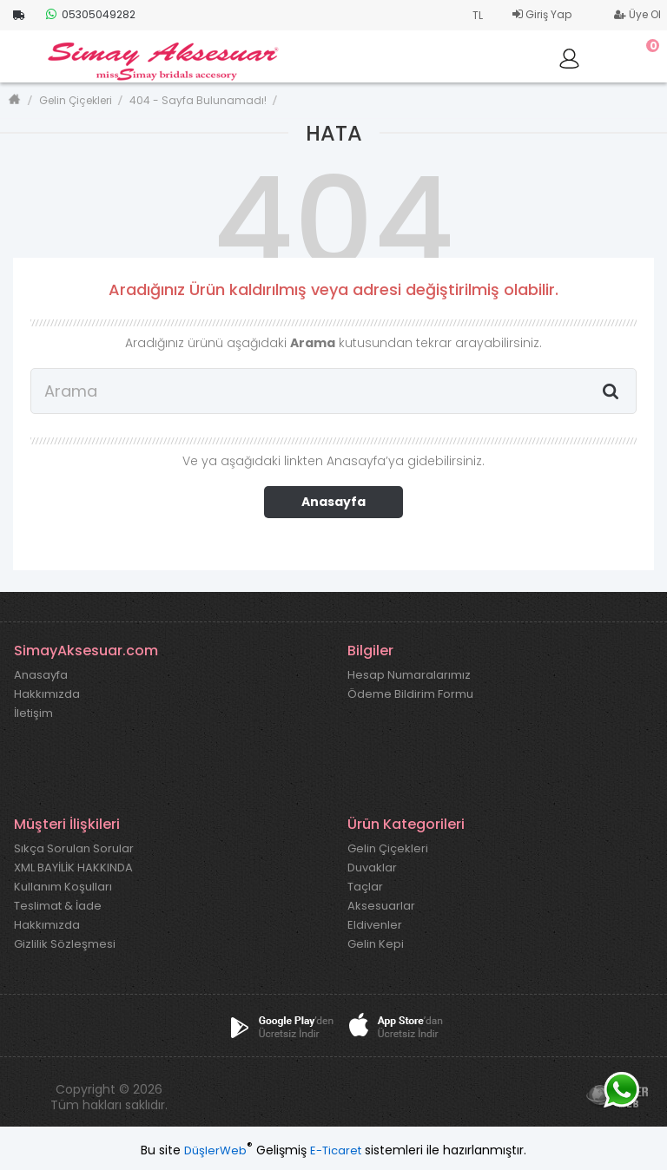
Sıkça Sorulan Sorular (74, 849)
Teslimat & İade (58, 906)
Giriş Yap (541, 14)
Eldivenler (374, 925)
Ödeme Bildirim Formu (410, 694)
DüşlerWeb (215, 1150)
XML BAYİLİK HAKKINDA (73, 868)
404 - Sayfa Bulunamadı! (198, 100)
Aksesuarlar (381, 906)
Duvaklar (372, 868)
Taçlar (365, 887)
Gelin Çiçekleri (75, 100)
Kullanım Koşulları (63, 887)
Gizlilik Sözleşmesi (65, 944)
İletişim (33, 713)
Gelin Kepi (375, 944)
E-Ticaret (335, 1150)
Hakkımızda (47, 694)
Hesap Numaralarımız (409, 675)
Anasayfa (333, 501)
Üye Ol (637, 14)
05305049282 (90, 14)
